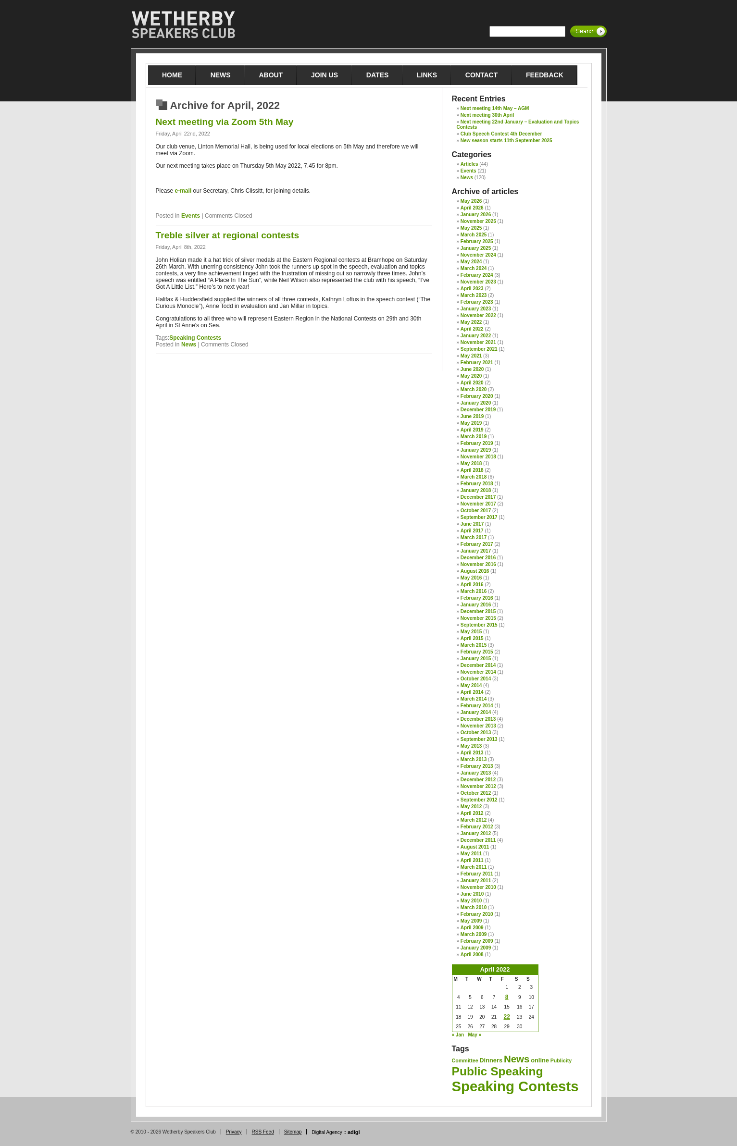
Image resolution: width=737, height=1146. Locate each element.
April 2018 (472, 470)
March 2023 (474, 295)
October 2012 (476, 793)
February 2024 (477, 275)
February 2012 (477, 826)
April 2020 (472, 382)
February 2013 (477, 766)
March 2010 (474, 907)
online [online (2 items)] (540, 1060)
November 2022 (478, 315)
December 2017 (478, 497)
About (271, 75)
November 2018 (478, 456)
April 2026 (472, 207)
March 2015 (474, 645)
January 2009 (476, 947)
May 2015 (471, 631)
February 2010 (477, 914)
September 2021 (479, 349)
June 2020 (472, 369)
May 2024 (471, 261)
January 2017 (476, 551)
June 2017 (472, 524)
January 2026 (476, 214)
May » (474, 1034)
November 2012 (478, 786)
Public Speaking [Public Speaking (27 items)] (497, 1071)
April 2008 (472, 954)
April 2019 (472, 429)
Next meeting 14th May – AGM (495, 108)
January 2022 (476, 335)
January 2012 (476, 833)
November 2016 (478, 564)
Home (172, 75)
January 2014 (476, 712)
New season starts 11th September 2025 (506, 140)
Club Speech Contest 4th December (501, 133)
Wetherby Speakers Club (183, 25)
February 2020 (477, 396)
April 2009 (472, 927)
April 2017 (472, 530)
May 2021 (471, 355)
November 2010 (478, 887)
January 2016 (476, 604)
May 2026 (471, 201)
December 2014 (478, 665)
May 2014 (471, 685)
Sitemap (293, 1131)
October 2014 (476, 678)
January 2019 (476, 450)
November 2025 (478, 221)
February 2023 (477, 302)
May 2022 (471, 322)
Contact (481, 75)
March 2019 (474, 436)
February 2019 (477, 443)
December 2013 (478, 719)
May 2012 (471, 806)
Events (190, 215)
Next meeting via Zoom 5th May (225, 122)
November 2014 (478, 672)
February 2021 (477, 362)
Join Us (324, 75)
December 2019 (478, 409)
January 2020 (476, 403)
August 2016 (475, 571)
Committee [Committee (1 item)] (465, 1060)
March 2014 (474, 699)
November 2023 (478, 281)
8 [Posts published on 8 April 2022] (507, 997)
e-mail (183, 190)
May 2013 (471, 746)
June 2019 (472, 416)
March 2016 (474, 591)
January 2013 (476, 773)
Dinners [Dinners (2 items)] (490, 1060)
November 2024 (478, 255)
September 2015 (479, 625)
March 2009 (474, 934)
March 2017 (474, 537)
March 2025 (474, 234)
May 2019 (471, 423)
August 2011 (475, 847)
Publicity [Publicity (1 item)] (561, 1060)
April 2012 (472, 813)
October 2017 (476, 510)
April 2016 (472, 584)
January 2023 (476, 308)
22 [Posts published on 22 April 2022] (507, 1016)
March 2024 (474, 268)
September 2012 (479, 799)
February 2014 (477, 705)
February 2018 (477, 483)
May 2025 (471, 228)
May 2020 (471, 376)
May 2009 (471, 921)
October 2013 (476, 732)
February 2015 (477, 651)
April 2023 (472, 288)
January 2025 (476, 248)
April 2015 (472, 638)
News (221, 75)
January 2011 (476, 880)
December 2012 (478, 779)
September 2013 (479, 739)
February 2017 (477, 544)
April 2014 (472, 692)
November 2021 (478, 342)
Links (427, 75)
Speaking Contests (195, 337)
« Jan (458, 1034)
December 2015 (478, 611)
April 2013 (472, 752)
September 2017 (479, 517)
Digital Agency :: (336, 1132)
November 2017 (478, 503)
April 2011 (472, 860)
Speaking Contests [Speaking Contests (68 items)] (515, 1086)
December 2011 (478, 840)
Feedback (544, 75)
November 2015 (478, 618)
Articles (469, 164)
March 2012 (474, 820)
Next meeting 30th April (487, 115)
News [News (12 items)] (516, 1058)
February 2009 (477, 941)
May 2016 (471, 577)
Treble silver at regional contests (228, 235)
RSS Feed (263, 1131)
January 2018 (476, 490)
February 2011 (477, 873)
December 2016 (478, 557)
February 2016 (477, 598)
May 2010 (471, 900)
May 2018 (471, 463)
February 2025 (477, 241)
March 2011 (474, 867)
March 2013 (474, 759)
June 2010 (472, 894)
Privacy (234, 1131)
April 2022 (472, 329)
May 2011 (471, 853)
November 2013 (478, 725)
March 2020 (474, 389)
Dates (377, 75)
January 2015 (476, 658)
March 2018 (474, 477)
